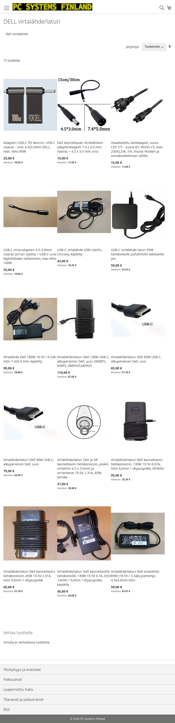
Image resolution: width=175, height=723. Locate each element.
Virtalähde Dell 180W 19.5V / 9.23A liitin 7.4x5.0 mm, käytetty (29, 359)
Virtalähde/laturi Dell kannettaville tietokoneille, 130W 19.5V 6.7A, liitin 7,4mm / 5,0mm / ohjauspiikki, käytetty (84, 578)
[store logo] (52, 7)
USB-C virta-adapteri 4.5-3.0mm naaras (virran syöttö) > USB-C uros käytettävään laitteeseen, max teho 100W (30, 256)
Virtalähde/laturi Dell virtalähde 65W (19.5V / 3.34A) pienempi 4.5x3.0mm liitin (135, 575)
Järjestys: (133, 46)
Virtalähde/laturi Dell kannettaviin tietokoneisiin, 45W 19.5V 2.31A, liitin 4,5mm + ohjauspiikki (29, 575)
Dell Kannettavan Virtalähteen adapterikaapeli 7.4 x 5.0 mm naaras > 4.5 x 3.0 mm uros (80, 147)
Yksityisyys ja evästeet (22, 669)
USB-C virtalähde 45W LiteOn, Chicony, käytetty (79, 252)
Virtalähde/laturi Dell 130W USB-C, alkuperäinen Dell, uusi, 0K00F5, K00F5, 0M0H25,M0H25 (83, 361)
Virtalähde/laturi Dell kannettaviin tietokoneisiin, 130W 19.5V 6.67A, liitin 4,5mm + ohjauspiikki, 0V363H (137, 464)
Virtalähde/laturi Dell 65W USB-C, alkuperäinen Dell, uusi (136, 359)
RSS (6, 709)
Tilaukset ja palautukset (23, 699)
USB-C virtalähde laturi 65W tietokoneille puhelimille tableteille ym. (137, 254)
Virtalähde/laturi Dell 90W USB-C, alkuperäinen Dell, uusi (28, 462)
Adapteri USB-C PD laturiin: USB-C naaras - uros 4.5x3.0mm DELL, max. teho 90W (29, 147)
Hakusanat (12, 679)
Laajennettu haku (18, 689)
